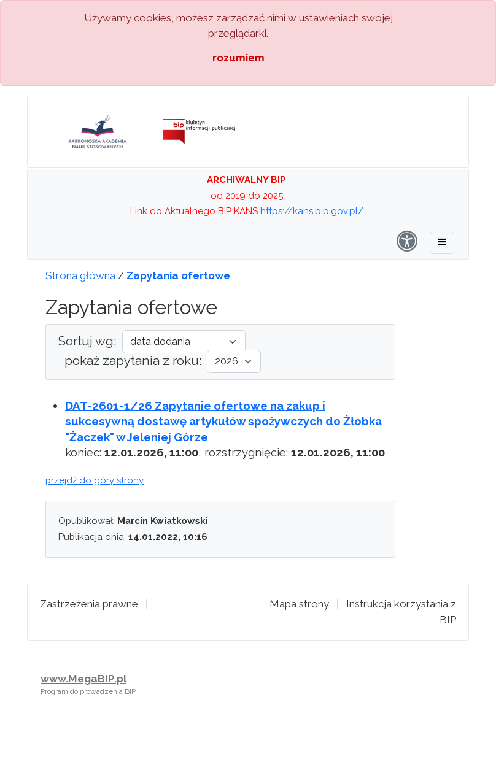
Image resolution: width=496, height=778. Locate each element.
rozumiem (238, 58)
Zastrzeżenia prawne (89, 604)
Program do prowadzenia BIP (88, 691)
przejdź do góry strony (94, 480)
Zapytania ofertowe (178, 275)
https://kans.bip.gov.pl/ (311, 211)
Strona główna (80, 275)
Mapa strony (299, 604)
